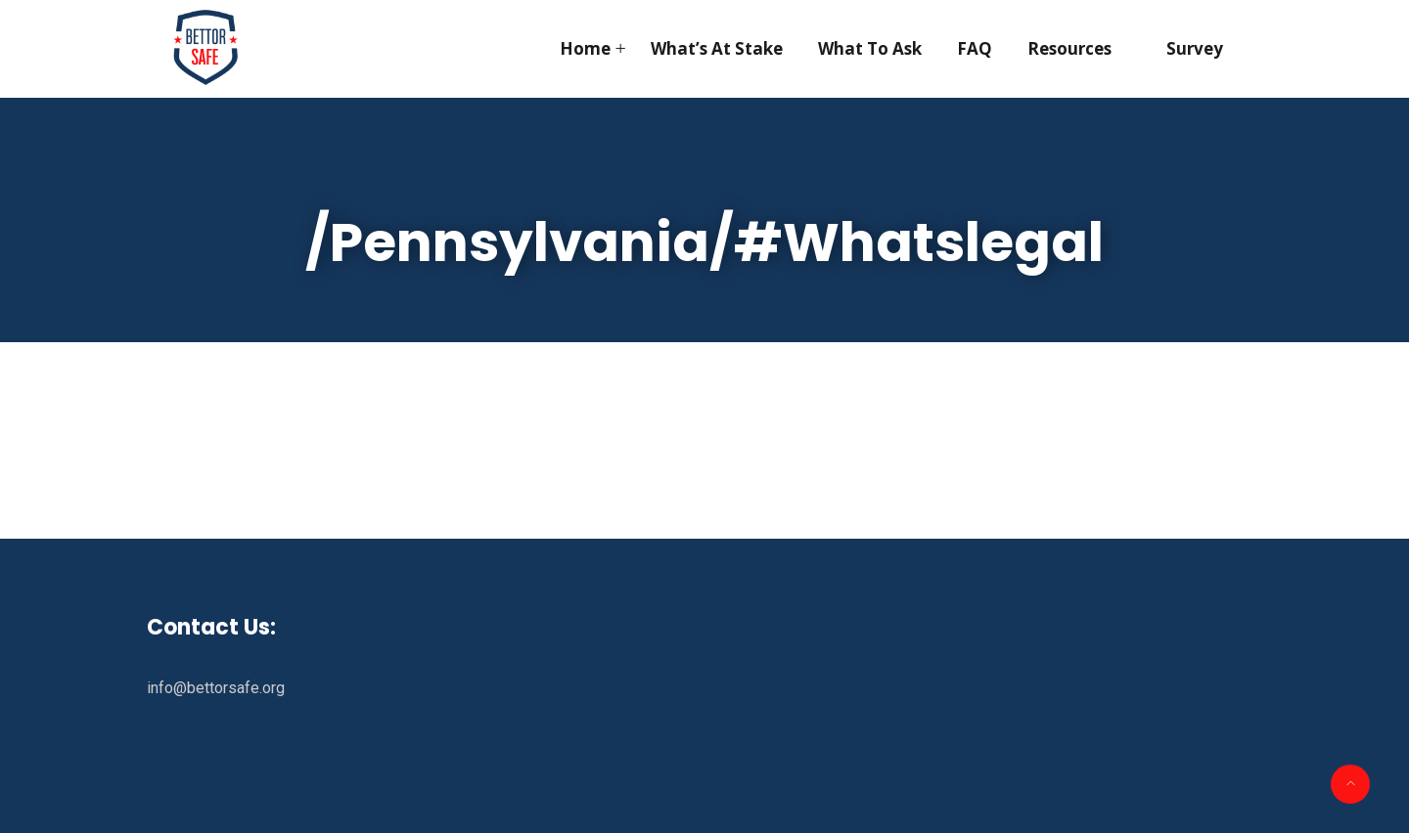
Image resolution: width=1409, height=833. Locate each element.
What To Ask (870, 48)
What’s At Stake (717, 48)
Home (585, 48)
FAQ (974, 48)
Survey (1194, 48)
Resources (1069, 48)
